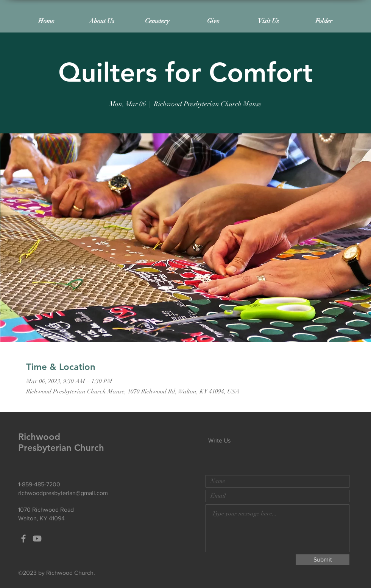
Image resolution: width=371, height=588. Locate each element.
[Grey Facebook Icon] (23, 538)
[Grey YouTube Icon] (37, 538)
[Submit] (322, 559)
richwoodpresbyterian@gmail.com (63, 493)
